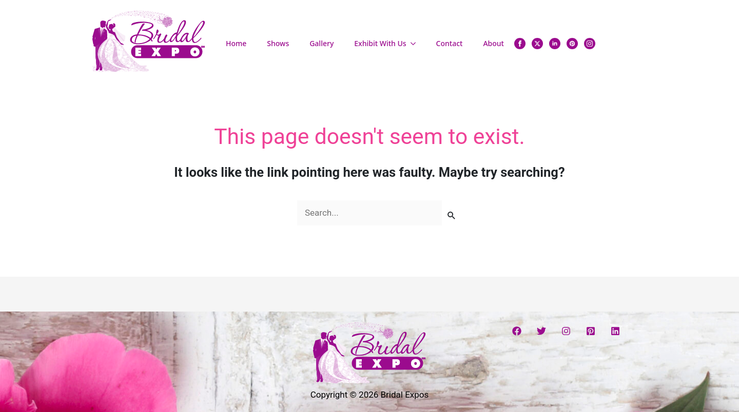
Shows (278, 43)
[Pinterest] (590, 331)
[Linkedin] (615, 331)
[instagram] (589, 43)
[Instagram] (566, 331)
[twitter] (537, 43)
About (493, 43)
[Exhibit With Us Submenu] (416, 43)
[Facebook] (517, 331)
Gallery (321, 43)
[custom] (572, 43)
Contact (449, 43)
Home (236, 43)
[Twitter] (541, 331)
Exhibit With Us (380, 43)
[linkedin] (554, 43)
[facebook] (520, 43)
